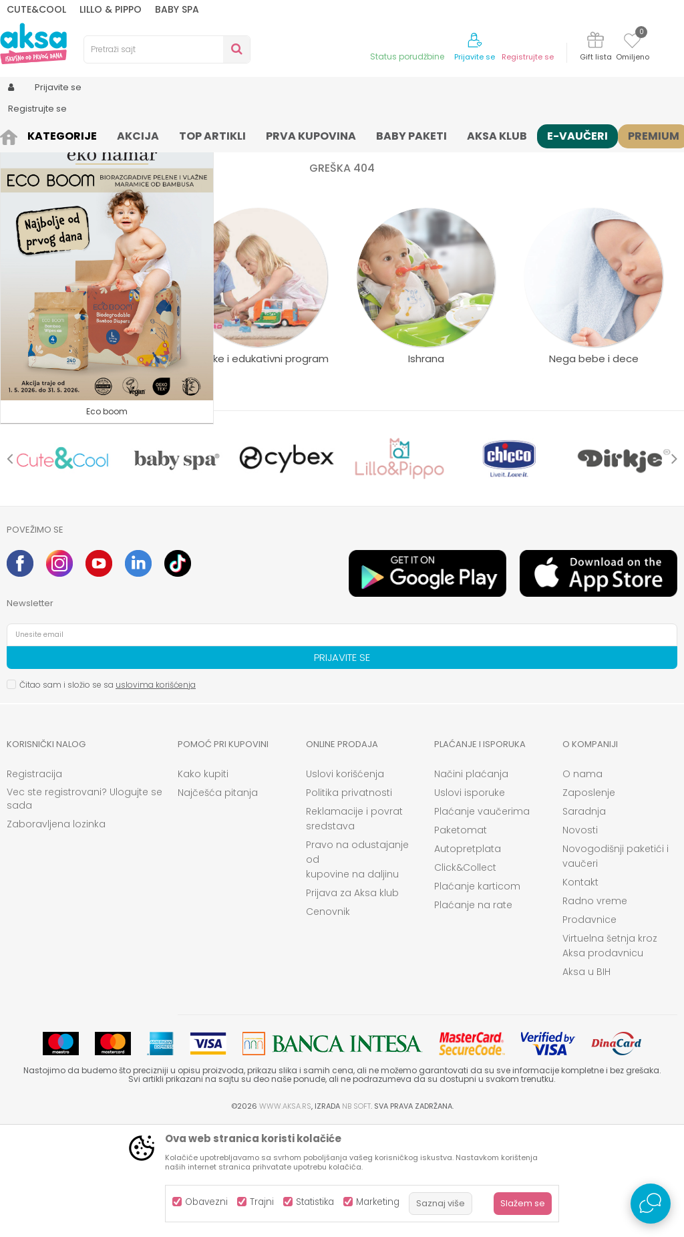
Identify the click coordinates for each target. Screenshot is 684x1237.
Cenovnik (328, 1021)
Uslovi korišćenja (345, 884)
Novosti (580, 940)
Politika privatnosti (349, 903)
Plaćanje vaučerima (482, 921)
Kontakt (580, 992)
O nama (582, 884)
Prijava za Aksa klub (352, 1003)
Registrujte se (528, 57)
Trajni (262, 1202)
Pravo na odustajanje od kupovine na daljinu (357, 969)
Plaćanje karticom (477, 996)
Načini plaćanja (471, 884)
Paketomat (460, 940)
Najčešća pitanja (218, 903)
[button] (166, 49)
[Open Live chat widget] (651, 1204)
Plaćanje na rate (473, 1015)
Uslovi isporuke (469, 903)
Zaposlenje (588, 903)
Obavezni (206, 1202)
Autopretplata (467, 959)
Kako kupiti (203, 884)
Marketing (377, 1202)
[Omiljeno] (632, 43)
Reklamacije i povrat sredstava (354, 929)
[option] (63, 568)
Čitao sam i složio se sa (107, 795)
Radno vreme (594, 1011)
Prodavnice (589, 1030)
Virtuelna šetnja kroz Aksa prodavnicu (609, 1056)
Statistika (315, 1202)
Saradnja (584, 921)
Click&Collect (465, 977)
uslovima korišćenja (156, 795)
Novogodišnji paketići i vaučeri (615, 966)
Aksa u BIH (586, 1082)
